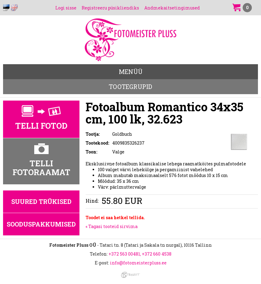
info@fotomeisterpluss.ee (138, 263)
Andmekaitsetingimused (172, 8)
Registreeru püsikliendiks (110, 8)
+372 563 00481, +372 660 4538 (139, 254)
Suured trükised (41, 201)
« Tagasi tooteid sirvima (112, 226)
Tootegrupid (130, 86)
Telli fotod (41, 125)
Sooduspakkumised (41, 224)
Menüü (130, 72)
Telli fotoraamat (41, 167)
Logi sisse (65, 8)
